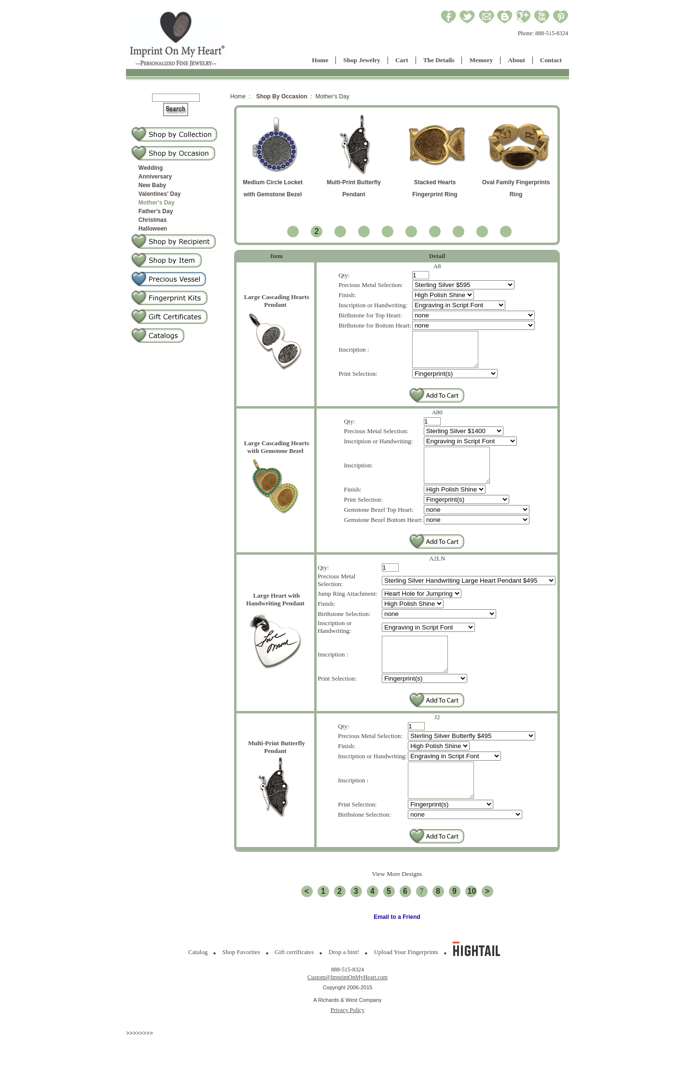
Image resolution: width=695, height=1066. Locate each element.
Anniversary (155, 176)
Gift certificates (294, 980)
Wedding (151, 167)
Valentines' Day (160, 194)
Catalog (198, 980)
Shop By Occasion (281, 96)
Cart (401, 60)
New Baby (152, 185)
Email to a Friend (397, 946)
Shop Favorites (241, 980)
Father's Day (156, 211)
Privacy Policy (347, 1039)
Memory (481, 60)
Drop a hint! (344, 980)
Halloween (153, 228)
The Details (439, 60)
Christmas (153, 220)
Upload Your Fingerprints (406, 980)
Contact (551, 60)
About (516, 60)
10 (472, 920)
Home (320, 60)
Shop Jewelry (361, 60)
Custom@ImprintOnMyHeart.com (347, 1006)
